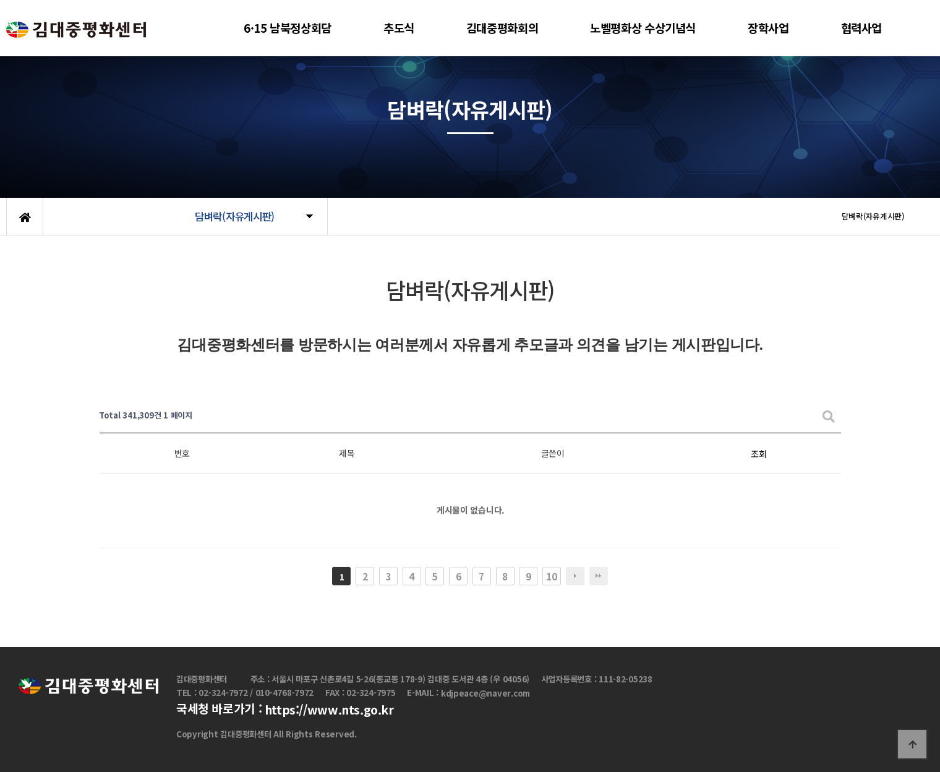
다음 (575, 576)
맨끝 (598, 576)
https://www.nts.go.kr (329, 710)
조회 (758, 454)
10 (551, 576)
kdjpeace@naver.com (485, 693)
